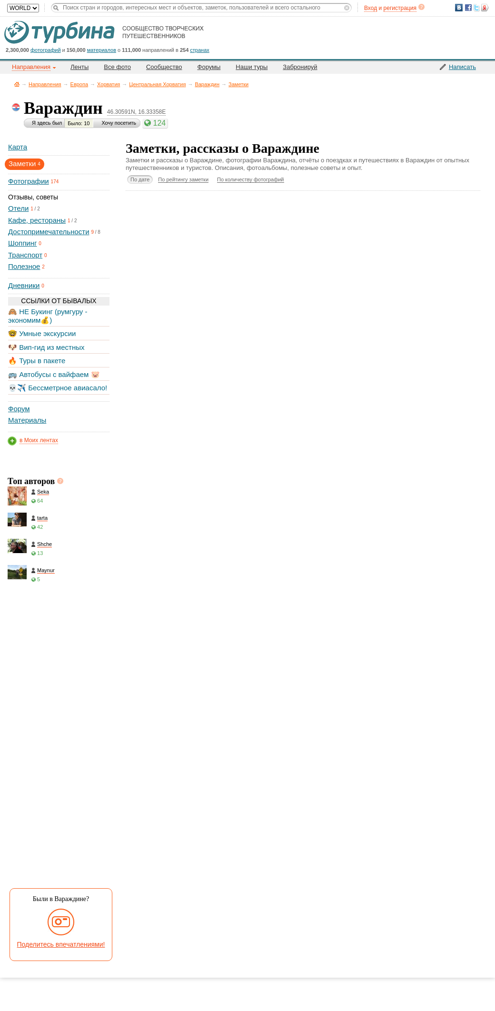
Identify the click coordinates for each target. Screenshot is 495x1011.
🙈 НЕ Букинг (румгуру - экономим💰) (48, 315)
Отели (18, 208)
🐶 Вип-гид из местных (46, 347)
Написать (462, 66)
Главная (17, 84)
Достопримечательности (48, 232)
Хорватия (108, 84)
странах (199, 50)
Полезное (24, 266)
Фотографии (28, 181)
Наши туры (251, 66)
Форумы (209, 66)
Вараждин (207, 84)
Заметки (238, 84)
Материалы (27, 420)
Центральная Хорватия (157, 84)
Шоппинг (22, 243)
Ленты (79, 66)
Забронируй (300, 66)
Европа (79, 84)
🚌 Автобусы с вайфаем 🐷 (54, 374)
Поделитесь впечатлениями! (61, 944)
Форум (19, 409)
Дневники (24, 285)
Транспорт (25, 255)
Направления (45, 84)
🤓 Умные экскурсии (42, 333)
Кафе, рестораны (37, 220)
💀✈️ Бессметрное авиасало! (57, 388)
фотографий (45, 50)
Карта (17, 147)
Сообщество (164, 66)
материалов (101, 50)
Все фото (117, 66)
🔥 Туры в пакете (36, 361)
